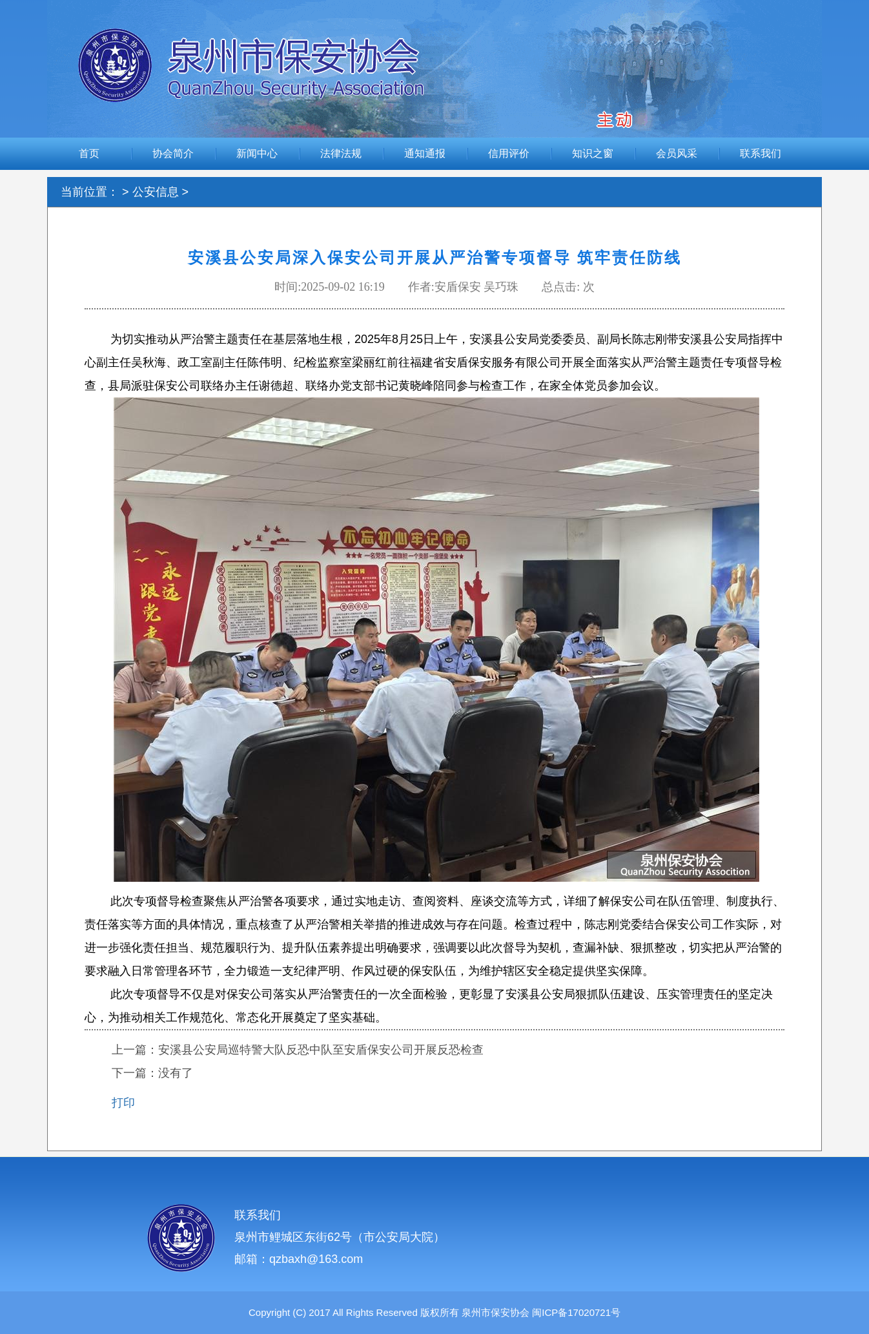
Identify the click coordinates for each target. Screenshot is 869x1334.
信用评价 (508, 153)
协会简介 (173, 153)
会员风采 (676, 153)
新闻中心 (257, 153)
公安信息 (155, 191)
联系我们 (760, 153)
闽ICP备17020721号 (574, 1312)
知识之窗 (592, 153)
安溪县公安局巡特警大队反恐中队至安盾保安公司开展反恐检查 (321, 1049)
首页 (89, 153)
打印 (123, 1102)
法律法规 (341, 153)
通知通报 (424, 153)
